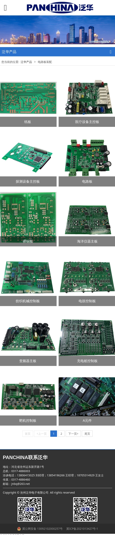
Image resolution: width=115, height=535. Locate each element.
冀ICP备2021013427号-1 (82, 529)
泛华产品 (27, 62)
